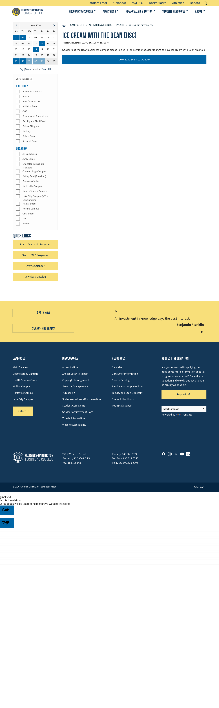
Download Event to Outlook (134, 59)
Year (44, 69)
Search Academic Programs (35, 244)
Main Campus (29, 203)
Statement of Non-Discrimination (81, 399)
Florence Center (31, 181)
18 (35, 49)
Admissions (109, 11)
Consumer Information (125, 374)
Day (22, 69)
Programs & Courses (81, 11)
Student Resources (173, 11)
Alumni (26, 96)
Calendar (119, 3)
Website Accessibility (74, 425)
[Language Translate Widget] (183, 409)
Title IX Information (73, 418)
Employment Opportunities (127, 386)
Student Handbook (123, 399)
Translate (184, 415)
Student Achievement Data (77, 412)
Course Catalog (121, 380)
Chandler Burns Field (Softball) (33, 165)
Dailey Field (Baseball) (34, 176)
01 (16, 37)
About (198, 11)
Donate (195, 3)
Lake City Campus (23, 399)
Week (28, 69)
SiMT (25, 218)
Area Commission (31, 101)
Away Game (28, 159)
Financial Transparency (75, 386)
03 (42, 61)
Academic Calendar (32, 91)
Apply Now (43, 313)
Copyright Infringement (75, 380)
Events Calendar (35, 266)
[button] (205, 3)
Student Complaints (73, 406)
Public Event (29, 136)
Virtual (26, 223)
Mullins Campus (30, 208)
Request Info (184, 394)
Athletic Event (30, 106)
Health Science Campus (34, 191)
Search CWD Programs (35, 255)
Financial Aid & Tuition (139, 11)
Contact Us (22, 411)
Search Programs (43, 328)
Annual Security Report (75, 374)
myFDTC (137, 3)
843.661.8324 (129, 454)
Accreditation (70, 367)
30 (23, 61)
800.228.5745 (130, 458)
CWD (24, 111)
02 (23, 37)
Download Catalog (35, 277)
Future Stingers (30, 126)
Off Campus (28, 213)
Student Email (97, 3)
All (49, 69)
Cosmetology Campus (34, 171)
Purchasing (68, 393)
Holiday (26, 131)
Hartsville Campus (32, 186)
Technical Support (122, 406)
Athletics (178, 3)
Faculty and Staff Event (34, 121)
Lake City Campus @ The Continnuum (35, 198)
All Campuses (29, 154)
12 (42, 43)
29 (16, 61)
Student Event (30, 141)
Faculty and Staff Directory (127, 393)
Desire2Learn (157, 3)
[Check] (18, 91)
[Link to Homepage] (27, 11)
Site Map (199, 487)
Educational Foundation (35, 116)
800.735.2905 (130, 463)
